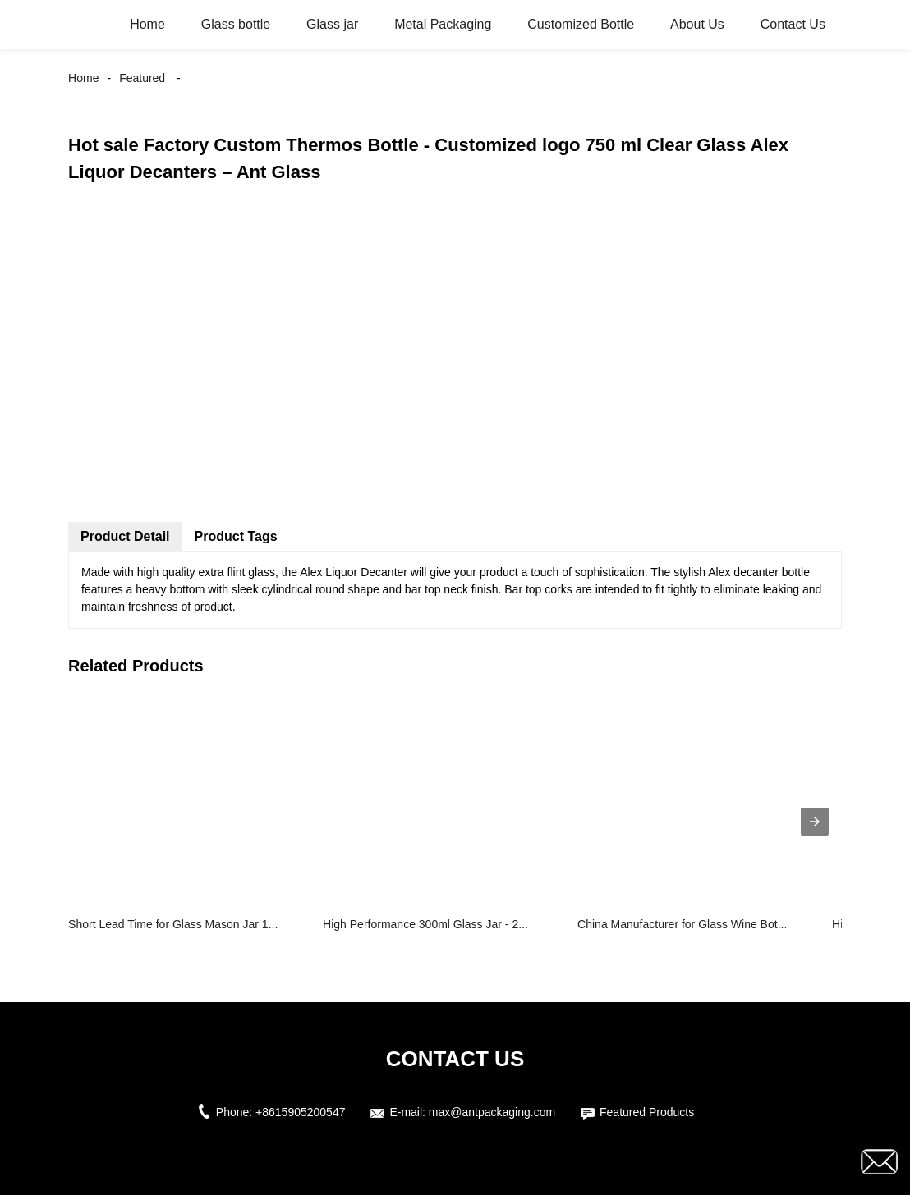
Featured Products (647, 1112)
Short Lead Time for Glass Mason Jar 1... (173, 924)
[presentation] (815, 822)
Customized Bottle (580, 24)
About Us (697, 24)
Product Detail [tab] (124, 536)
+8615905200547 (300, 1112)
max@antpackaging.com (492, 1112)
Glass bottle (235, 24)
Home (147, 24)
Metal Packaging (442, 24)
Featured (142, 78)
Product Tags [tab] (236, 536)
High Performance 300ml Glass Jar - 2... (425, 924)
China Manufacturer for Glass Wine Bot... (682, 924)
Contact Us (793, 24)
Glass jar (332, 24)
